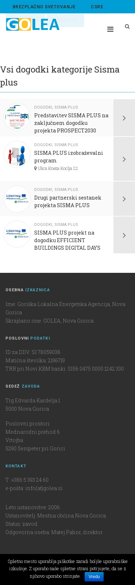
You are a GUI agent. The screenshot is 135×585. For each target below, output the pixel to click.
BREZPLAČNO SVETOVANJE (44, 6)
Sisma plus (66, 107)
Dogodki (43, 107)
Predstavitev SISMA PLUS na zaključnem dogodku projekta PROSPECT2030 (71, 123)
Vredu (94, 576)
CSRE (97, 6)
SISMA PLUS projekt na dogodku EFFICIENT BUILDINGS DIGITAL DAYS (67, 240)
